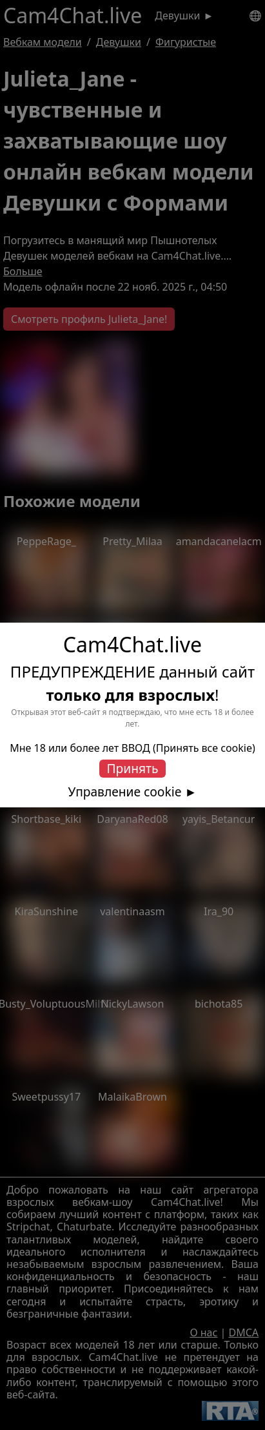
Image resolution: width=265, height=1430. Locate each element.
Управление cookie (125, 792)
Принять (133, 768)
